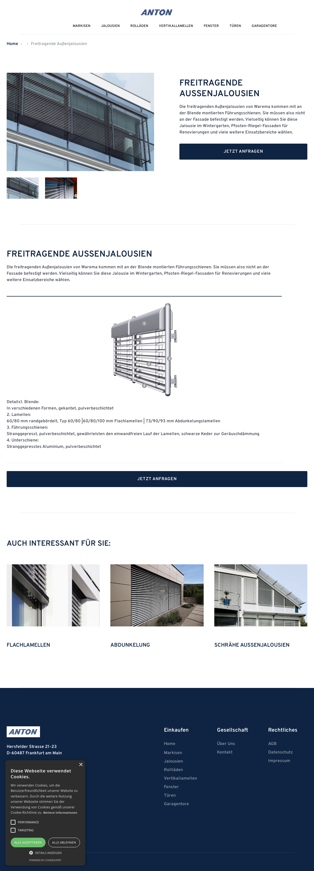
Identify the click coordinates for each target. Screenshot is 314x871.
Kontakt (224, 752)
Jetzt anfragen (243, 151)
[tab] (22, 188)
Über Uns (226, 744)
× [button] (81, 765)
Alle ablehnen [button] (64, 842)
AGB (272, 744)
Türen (235, 26)
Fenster (211, 26)
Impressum (279, 761)
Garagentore (264, 26)
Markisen (173, 753)
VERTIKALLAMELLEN (176, 26)
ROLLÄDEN (139, 26)
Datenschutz (280, 752)
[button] (45, 852)
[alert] (45, 813)
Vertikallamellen (180, 778)
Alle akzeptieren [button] (28, 842)
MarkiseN (81, 26)
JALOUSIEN (110, 26)
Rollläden (173, 770)
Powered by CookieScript (45, 860)
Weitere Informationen (60, 813)
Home (12, 44)
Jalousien (173, 761)
